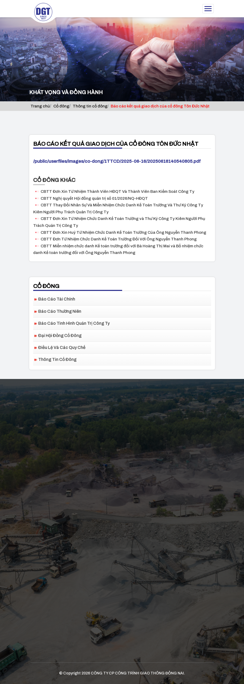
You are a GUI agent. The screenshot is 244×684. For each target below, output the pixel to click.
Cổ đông (61, 106)
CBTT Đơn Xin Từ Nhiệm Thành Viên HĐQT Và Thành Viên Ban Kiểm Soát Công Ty (117, 191)
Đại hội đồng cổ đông (60, 335)
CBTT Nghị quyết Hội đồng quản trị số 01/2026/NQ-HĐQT (94, 198)
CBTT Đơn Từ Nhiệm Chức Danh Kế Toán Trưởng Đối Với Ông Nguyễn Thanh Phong (119, 239)
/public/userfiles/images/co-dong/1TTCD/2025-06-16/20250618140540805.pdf (117, 161)
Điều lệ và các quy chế (61, 347)
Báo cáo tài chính (56, 299)
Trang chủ (40, 106)
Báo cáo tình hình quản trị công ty (74, 323)
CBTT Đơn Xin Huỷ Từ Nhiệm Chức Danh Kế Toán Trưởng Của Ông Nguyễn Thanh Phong (123, 232)
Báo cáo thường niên (59, 311)
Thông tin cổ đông (90, 106)
